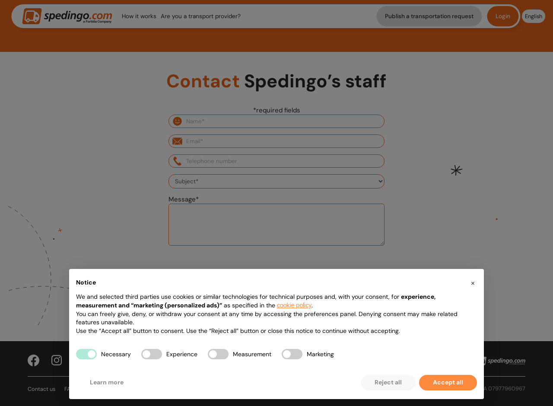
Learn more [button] (107, 382)
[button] (473, 283)
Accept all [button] (448, 382)
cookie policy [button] (294, 305)
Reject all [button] (388, 382)
